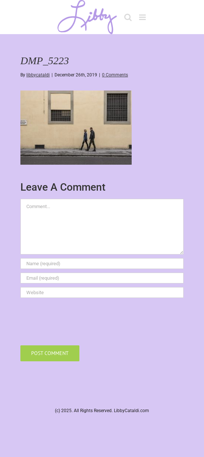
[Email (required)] (102, 278)
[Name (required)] (102, 263)
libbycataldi (38, 75)
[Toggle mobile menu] (143, 17)
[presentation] (76, 319)
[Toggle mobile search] (128, 17)
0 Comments (115, 75)
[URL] (102, 292)
